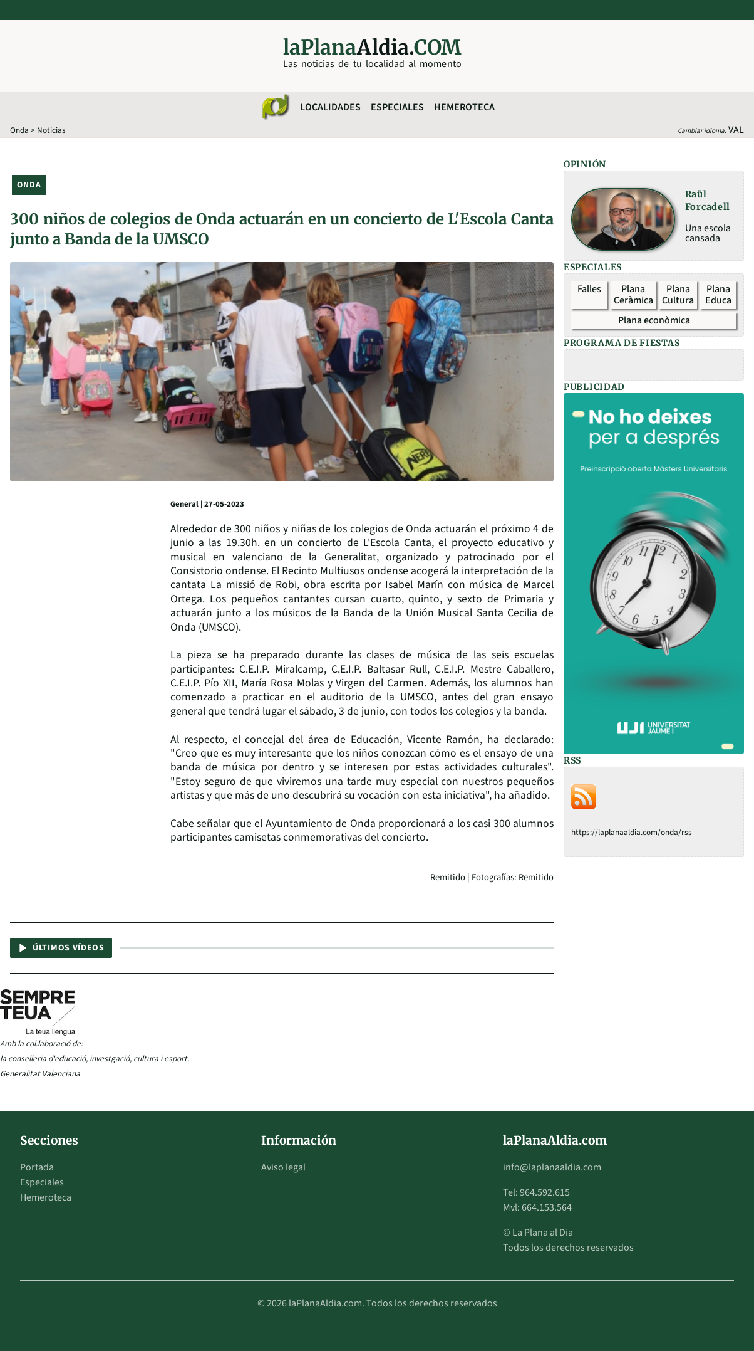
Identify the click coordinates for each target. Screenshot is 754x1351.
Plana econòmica (654, 320)
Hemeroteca (464, 107)
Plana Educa (718, 294)
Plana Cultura (678, 294)
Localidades (330, 107)
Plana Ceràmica (633, 294)
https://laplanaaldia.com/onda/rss (631, 832)
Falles (589, 289)
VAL (736, 130)
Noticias (51, 130)
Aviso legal (283, 1167)
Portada (37, 1167)
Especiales (397, 107)
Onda (19, 130)
